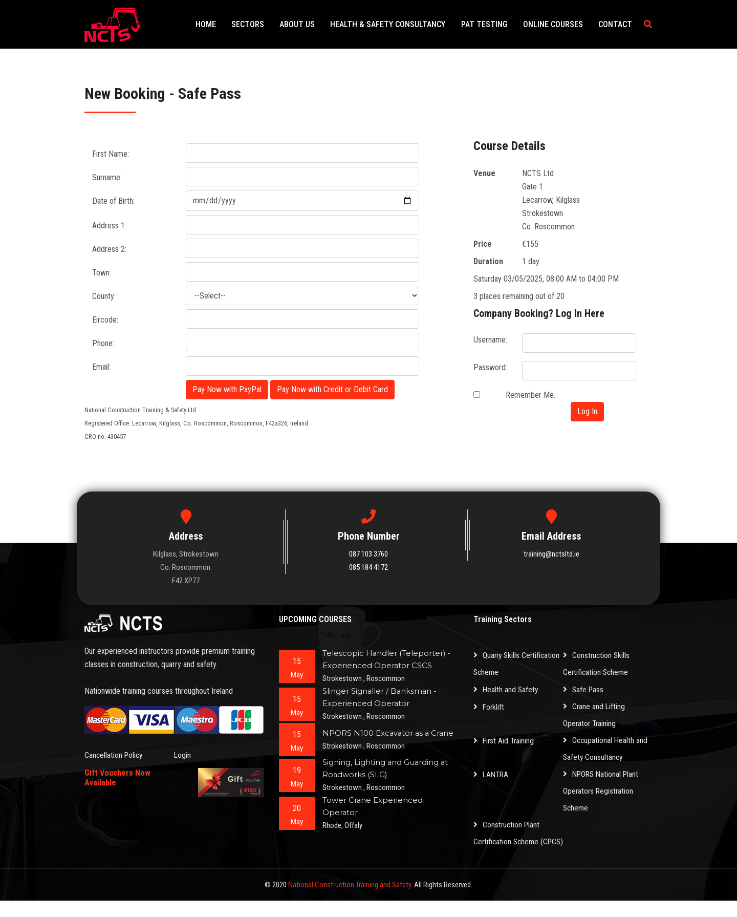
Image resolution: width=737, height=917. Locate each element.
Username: (490, 340)
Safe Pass (584, 689)
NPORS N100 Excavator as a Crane (389, 733)
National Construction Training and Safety (349, 901)
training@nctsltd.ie (551, 554)
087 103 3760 (368, 554)
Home (226, 24)
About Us (311, 24)
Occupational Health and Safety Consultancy (606, 748)
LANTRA (491, 774)
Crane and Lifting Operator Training (594, 714)
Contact (617, 24)
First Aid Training (504, 740)
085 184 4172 (368, 567)
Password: (490, 367)
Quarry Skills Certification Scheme (517, 664)
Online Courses (558, 24)
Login (182, 755)
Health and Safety (506, 689)
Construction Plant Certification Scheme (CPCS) (507, 841)
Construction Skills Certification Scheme (597, 664)
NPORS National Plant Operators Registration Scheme (602, 791)
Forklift (489, 706)
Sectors (265, 24)
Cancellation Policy (114, 755)
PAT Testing (492, 24)
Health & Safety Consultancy (399, 24)
